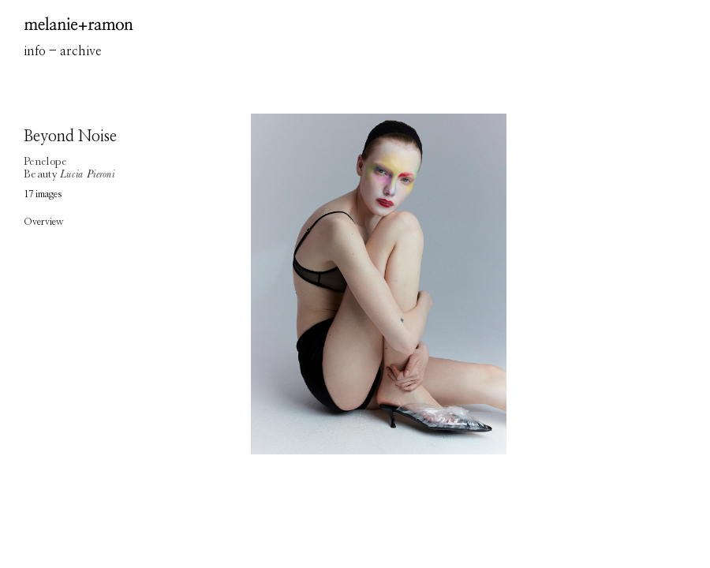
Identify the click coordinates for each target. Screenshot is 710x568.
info (35, 51)
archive (80, 51)
